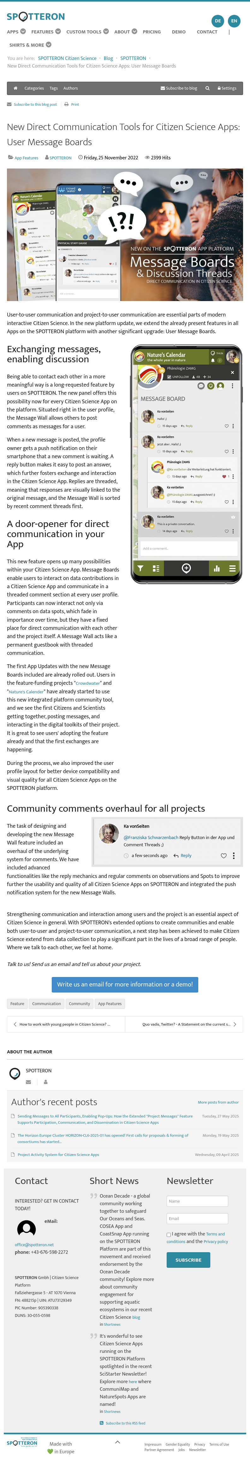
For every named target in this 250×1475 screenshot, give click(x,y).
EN (234, 21)
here (133, 1385)
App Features (29, 158)
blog (137, 1320)
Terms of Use (230, 1448)
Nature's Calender (29, 691)
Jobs (187, 1454)
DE (218, 21)
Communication (51, 1006)
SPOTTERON (67, 158)
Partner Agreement (162, 1454)
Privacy (208, 1448)
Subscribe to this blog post (39, 105)
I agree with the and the (197, 1244)
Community (88, 1006)
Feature (18, 1006)
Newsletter (205, 1454)
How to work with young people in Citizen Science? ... (62, 1027)
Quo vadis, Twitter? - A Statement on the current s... (189, 1027)
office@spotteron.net (38, 1247)
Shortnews (113, 1327)
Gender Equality (183, 1448)
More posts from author (218, 1105)
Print (83, 105)
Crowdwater (90, 683)
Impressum (154, 1448)
